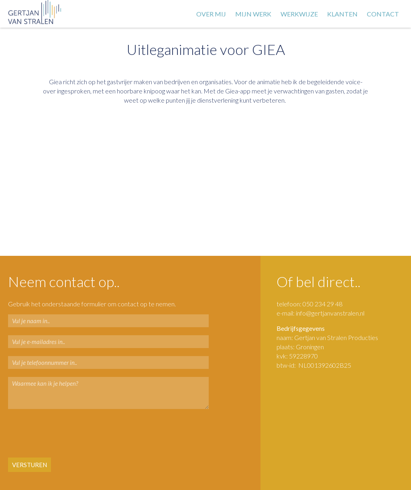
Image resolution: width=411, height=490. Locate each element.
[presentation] (57, 433)
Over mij (211, 14)
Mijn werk (253, 14)
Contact (383, 14)
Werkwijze (299, 14)
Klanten (342, 14)
